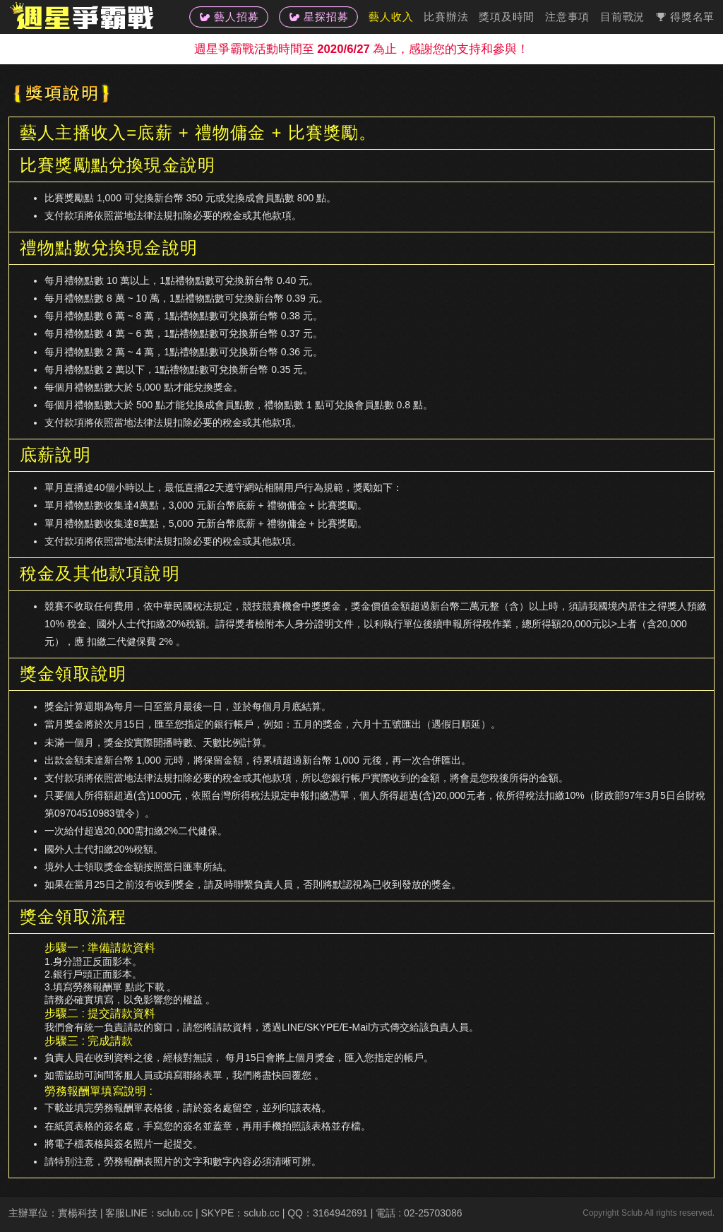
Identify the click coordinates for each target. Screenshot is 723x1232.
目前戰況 (622, 17)
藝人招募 (228, 17)
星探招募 (318, 17)
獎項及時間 (506, 17)
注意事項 (567, 17)
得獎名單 (685, 17)
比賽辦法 (446, 17)
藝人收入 (391, 17)
